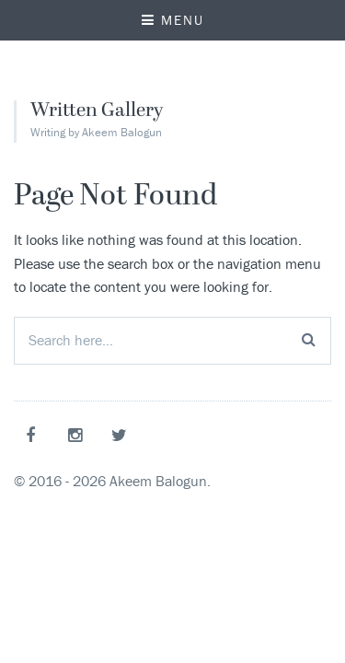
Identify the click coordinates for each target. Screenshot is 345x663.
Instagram (78, 434)
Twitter (122, 434)
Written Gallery (96, 111)
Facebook (34, 434)
